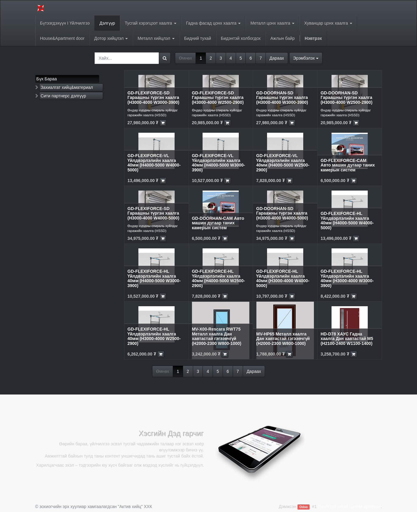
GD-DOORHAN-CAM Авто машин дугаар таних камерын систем (218, 223)
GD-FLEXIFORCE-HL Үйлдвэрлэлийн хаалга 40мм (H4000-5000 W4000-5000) (347, 220)
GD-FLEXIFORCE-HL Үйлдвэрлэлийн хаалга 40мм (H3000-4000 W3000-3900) (347, 278)
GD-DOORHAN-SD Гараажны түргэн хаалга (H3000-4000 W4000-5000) (282, 213)
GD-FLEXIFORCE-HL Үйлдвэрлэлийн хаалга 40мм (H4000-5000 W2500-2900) (218, 278)
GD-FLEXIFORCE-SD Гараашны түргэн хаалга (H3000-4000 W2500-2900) (218, 97)
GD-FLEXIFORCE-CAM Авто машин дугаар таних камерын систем (348, 165)
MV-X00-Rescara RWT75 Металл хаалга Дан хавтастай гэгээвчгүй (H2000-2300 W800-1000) (217, 336)
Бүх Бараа (46, 78)
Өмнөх (185, 58)
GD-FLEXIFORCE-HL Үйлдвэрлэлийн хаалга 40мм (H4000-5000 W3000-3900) (154, 278)
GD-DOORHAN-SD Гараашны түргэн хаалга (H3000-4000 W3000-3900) (282, 97)
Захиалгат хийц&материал (66, 87)
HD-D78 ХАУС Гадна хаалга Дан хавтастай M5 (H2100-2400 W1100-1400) (347, 338)
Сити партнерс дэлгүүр (63, 95)
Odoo (303, 507)
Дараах (276, 58)
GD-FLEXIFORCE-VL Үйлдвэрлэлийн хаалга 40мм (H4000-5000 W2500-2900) (282, 162)
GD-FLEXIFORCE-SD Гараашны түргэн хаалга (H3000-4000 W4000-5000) (153, 213)
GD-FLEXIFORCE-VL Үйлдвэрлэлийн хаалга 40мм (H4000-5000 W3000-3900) (218, 162)
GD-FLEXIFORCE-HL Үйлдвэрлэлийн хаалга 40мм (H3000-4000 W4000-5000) (282, 278)
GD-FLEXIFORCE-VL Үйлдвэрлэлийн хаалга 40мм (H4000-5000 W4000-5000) (154, 162)
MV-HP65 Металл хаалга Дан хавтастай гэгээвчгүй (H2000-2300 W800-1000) (283, 338)
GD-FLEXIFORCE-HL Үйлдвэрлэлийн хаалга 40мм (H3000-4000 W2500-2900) (154, 336)
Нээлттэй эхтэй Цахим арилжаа (349, 506)
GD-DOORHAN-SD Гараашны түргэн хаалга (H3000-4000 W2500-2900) (346, 97)
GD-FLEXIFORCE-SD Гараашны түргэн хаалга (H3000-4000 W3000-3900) (153, 97)
